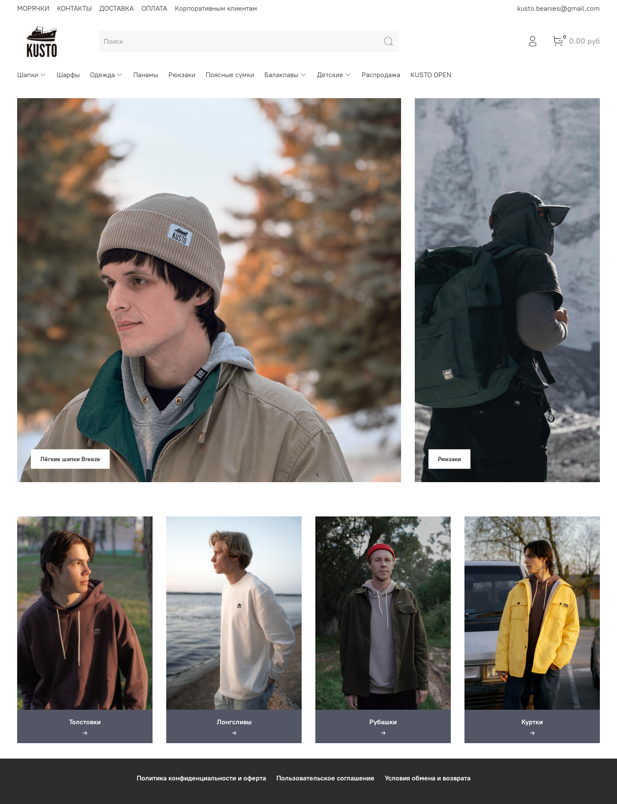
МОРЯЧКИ (33, 8)
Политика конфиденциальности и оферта (201, 778)
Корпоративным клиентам (216, 8)
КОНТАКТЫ (74, 8)
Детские (334, 74)
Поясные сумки (230, 74)
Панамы (145, 74)
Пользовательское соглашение (325, 778)
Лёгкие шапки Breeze (70, 458)
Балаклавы (285, 74)
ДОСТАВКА (116, 8)
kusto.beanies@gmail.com (558, 8)
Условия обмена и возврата (427, 778)
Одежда (106, 74)
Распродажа (381, 74)
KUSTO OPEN (430, 74)
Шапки (31, 74)
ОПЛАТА (154, 8)
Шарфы (68, 74)
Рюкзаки (181, 74)
